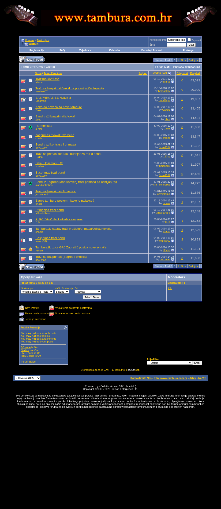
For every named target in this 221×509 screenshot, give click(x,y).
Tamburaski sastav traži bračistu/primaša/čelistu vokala (73, 228)
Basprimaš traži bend (50, 238)
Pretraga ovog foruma (186, 66)
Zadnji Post (160, 73)
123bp (39, 157)
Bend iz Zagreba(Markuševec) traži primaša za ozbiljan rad (76, 182)
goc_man (40, 259)
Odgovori (182, 73)
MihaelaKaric (42, 213)
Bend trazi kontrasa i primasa (55, 144)
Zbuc (38, 119)
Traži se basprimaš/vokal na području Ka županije (69, 88)
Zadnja (193, 60)
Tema (38, 73)
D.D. (38, 222)
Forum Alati (162, 66)
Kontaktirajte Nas (140, 378)
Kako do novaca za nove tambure (58, 107)
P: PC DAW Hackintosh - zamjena (58, 219)
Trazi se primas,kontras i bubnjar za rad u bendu (68, 154)
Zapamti (194, 40)
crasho (39, 138)
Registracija (37, 50)
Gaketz (39, 110)
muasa (166, 203)
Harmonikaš (43, 125)
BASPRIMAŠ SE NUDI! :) (53, 97)
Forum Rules (28, 361)
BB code (26, 347)
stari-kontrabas (43, 185)
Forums (29, 40)
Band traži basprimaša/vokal (55, 116)
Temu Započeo (53, 73)
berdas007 (41, 91)
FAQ (62, 50)
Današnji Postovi (151, 50)
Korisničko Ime (158, 39)
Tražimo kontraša (47, 79)
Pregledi (195, 73)
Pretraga (188, 50)
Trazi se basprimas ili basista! (55, 191)
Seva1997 (41, 147)
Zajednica (85, 50)
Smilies (25, 350)
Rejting (143, 73)
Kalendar (114, 50)
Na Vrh (202, 378)
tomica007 (41, 241)
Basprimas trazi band (50, 172)
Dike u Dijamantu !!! (49, 163)
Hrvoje (39, 250)
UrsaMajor (41, 100)
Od (76, 288)
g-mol (38, 128)
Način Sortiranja (64, 288)
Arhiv (192, 378)
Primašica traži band (49, 210)
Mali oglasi (43, 40)
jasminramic (42, 194)
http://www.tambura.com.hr (170, 378)
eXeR (38, 203)
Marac (39, 82)
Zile (170, 288)
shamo (39, 231)
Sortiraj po (27, 288)
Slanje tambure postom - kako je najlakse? (64, 200)
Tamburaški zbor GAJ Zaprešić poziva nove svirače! (71, 247)
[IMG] (24, 353)
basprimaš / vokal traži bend (54, 135)
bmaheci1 (41, 166)
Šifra (152, 44)
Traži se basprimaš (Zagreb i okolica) (61, 256)
